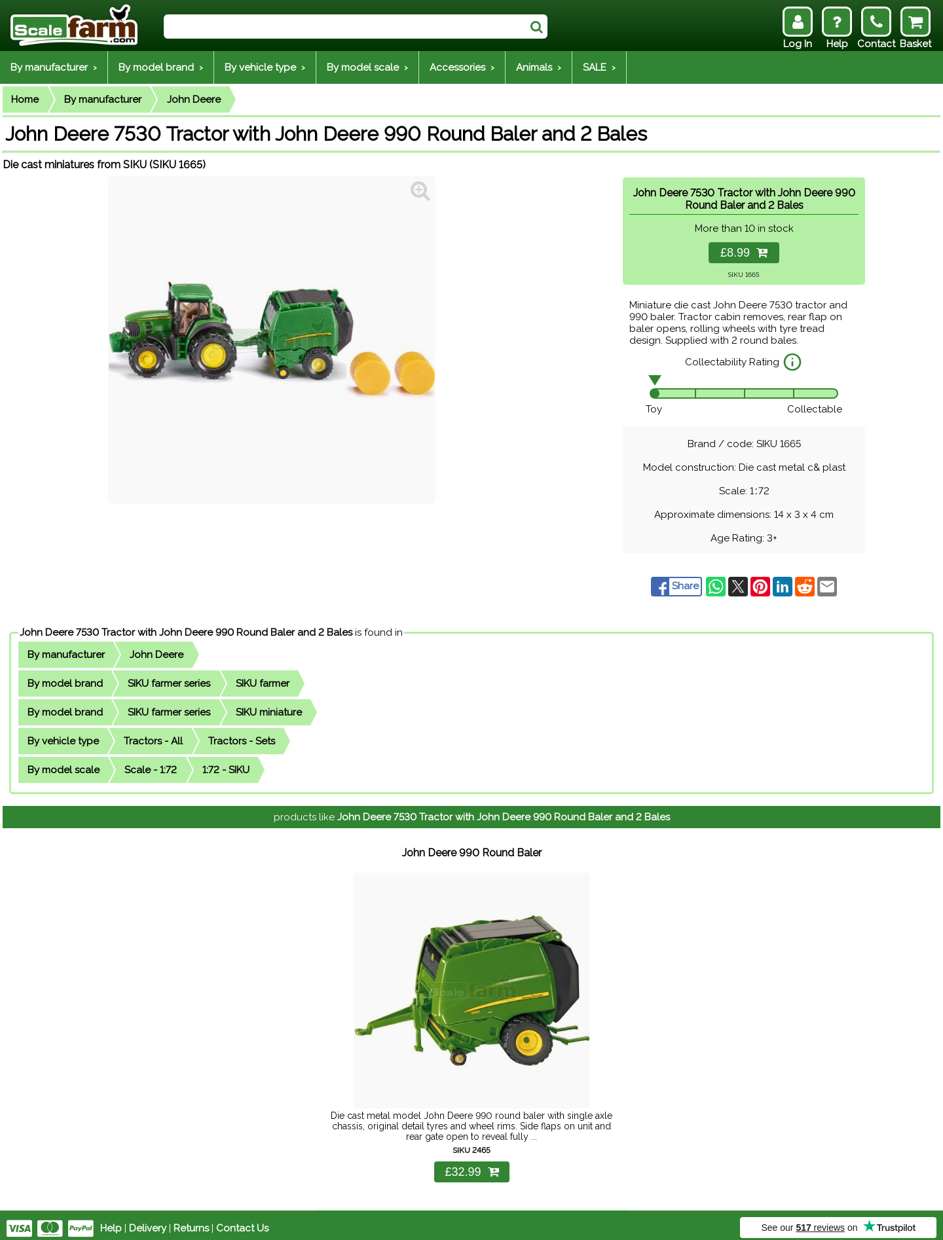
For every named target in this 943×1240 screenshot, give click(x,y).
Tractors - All (153, 741)
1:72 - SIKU (226, 770)
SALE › (599, 67)
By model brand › (161, 67)
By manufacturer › (53, 67)
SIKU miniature (269, 712)
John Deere (194, 99)
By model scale (64, 770)
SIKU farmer (262, 683)
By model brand (65, 683)
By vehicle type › (265, 67)
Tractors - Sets (241, 741)
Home (25, 99)
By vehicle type (63, 741)
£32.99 (471, 1165)
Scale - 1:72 (150, 770)
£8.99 (743, 252)
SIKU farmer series (169, 683)
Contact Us (242, 1222)
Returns (191, 1222)
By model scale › (367, 67)
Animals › (538, 67)
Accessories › (462, 67)
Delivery (147, 1222)
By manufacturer (102, 99)
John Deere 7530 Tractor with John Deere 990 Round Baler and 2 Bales (186, 632)
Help (111, 1222)
